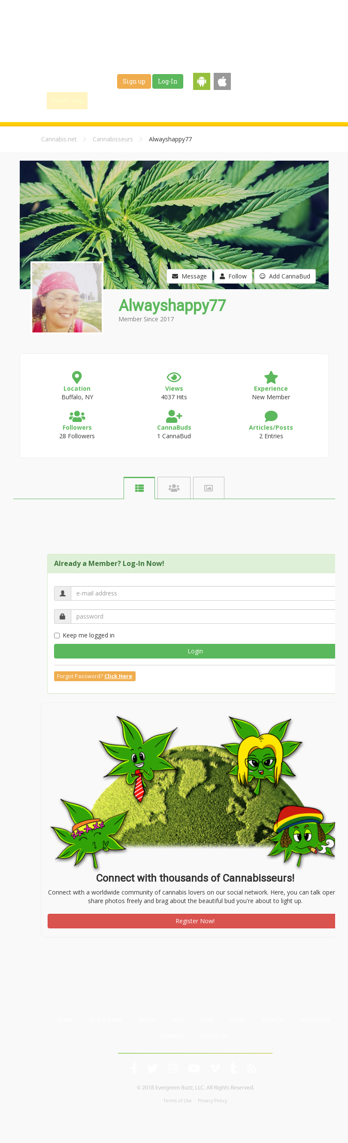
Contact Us (213, 1035)
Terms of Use (177, 1101)
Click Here (118, 676)
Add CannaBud (285, 276)
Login (195, 651)
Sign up (134, 81)
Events (275, 100)
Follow (233, 276)
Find (106, 100)
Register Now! (195, 921)
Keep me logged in (84, 635)
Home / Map (67, 100)
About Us (272, 1019)
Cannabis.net (59, 139)
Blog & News (146, 100)
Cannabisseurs (113, 139)
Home (65, 1019)
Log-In (168, 81)
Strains (187, 100)
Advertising (315, 1019)
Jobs (218, 100)
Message (189, 276)
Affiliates (172, 1035)
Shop (245, 100)
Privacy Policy (212, 1101)
